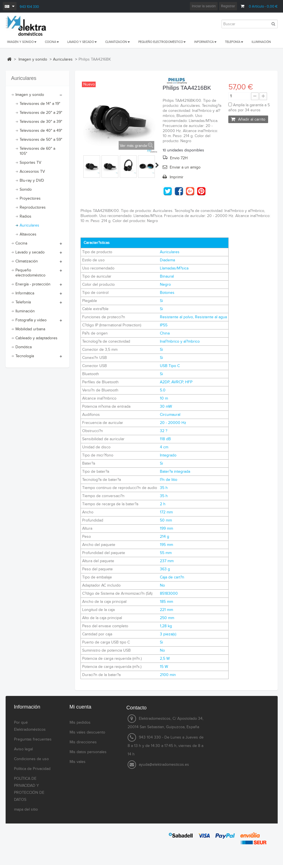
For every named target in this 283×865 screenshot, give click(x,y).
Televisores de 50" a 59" (41, 139)
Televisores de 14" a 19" (40, 104)
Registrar (228, 6)
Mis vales (78, 762)
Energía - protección (32, 284)
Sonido (26, 189)
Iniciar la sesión (204, 6)
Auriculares (29, 225)
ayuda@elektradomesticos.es (164, 764)
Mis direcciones (83, 742)
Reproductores (33, 207)
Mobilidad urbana (30, 329)
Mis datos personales (88, 752)
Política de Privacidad (32, 769)
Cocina (21, 243)
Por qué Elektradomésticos (30, 726)
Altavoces (28, 234)
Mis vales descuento (87, 732)
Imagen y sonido (29, 95)
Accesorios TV (32, 171)
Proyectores (30, 198)
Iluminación (25, 311)
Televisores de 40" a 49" (41, 130)
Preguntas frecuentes (33, 739)
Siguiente (157, 165)
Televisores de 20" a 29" (41, 112)
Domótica (23, 347)
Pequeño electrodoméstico (30, 273)
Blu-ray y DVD (32, 180)
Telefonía (23, 302)
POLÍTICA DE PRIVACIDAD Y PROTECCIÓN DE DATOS (29, 789)
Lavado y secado (30, 252)
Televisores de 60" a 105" (37, 151)
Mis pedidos (80, 722)
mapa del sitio (26, 809)
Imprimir (176, 177)
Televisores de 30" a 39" (41, 121)
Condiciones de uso (31, 759)
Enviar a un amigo (185, 167)
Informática (24, 293)
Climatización (26, 261)
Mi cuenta (80, 707)
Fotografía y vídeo (31, 320)
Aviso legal (23, 749)
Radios (25, 216)
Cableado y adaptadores (36, 338)
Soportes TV (30, 162)
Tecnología (24, 356)
